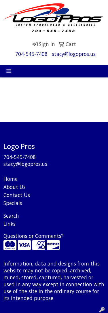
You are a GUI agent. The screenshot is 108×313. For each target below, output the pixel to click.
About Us (14, 186)
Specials (12, 203)
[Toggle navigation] (9, 71)
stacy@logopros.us (74, 53)
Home (10, 178)
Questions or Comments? (33, 235)
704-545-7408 (31, 53)
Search (11, 215)
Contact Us (16, 194)
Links (9, 223)
